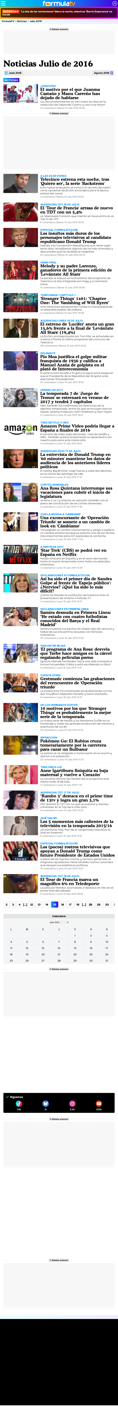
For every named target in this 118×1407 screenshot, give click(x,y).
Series (29, 1333)
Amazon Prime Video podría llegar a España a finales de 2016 (77, 428)
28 (90, 905)
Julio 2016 (36, 21)
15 (75, 948)
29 (98, 905)
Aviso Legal (27, 1369)
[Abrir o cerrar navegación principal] (3, 3)
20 (43, 954)
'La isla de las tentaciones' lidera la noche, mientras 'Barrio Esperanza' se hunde (57, 13)
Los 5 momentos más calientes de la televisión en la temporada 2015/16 (76, 823)
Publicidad (107, 1369)
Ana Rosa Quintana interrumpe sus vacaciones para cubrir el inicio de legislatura (76, 492)
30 (107, 905)
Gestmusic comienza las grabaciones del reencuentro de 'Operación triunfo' (77, 682)
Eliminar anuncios (60, 29)
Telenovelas (79, 1347)
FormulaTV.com (51, 1378)
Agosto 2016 (101, 73)
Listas (28, 1340)
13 (38, 905)
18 (77, 905)
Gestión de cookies (90, 1369)
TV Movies (31, 1343)
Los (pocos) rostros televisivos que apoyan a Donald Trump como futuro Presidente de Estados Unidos (77, 851)
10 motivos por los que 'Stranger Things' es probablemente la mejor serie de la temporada (75, 712)
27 (43, 961)
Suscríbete (101, 1345)
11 (11, 948)
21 (59, 954)
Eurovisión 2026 (79, 1343)
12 (31, 905)
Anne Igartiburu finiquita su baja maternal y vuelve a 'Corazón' (74, 772)
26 (27, 961)
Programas (78, 1339)
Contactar (55, 1373)
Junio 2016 (15, 73)
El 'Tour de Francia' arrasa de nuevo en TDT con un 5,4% (76, 209)
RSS (64, 1373)
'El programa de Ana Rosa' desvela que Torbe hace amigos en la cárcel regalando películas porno (76, 653)
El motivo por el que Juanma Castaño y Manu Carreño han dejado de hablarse (70, 93)
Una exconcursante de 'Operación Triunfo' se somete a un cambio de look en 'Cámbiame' (75, 521)
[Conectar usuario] (114, 3)
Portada (8, 1333)
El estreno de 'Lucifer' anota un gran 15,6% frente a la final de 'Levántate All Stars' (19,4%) (77, 328)
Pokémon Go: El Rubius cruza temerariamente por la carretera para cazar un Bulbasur (73, 745)
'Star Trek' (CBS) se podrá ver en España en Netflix (73, 552)
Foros (97, 1339)
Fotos (74, 1333)
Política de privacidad (46, 1369)
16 (62, 905)
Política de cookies (68, 1369)
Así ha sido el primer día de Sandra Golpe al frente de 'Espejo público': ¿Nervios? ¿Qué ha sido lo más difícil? (76, 584)
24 (106, 954)
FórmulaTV (8, 21)
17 (70, 905)
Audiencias (56, 1333)
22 (75, 954)
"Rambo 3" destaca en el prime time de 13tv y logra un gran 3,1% (76, 797)
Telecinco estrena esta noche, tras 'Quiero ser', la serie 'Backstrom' (74, 181)
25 (11, 961)
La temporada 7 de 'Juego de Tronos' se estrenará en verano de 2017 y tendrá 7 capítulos (74, 397)
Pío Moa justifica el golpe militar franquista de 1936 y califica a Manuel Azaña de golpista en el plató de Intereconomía (73, 362)
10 (107, 942)
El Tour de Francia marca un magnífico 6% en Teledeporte (69, 881)
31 (107, 961)
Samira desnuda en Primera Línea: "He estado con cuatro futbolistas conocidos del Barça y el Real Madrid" (75, 618)
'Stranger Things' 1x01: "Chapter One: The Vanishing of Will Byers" (74, 300)
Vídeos (53, 1345)
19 (27, 954)
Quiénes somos (12, 1369)
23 (90, 954)
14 (46, 905)
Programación (58, 1339)
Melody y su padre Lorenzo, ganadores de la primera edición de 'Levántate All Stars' (76, 270)
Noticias (22, 21)
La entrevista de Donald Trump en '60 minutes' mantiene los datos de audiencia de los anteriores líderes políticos (75, 460)
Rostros (98, 1333)
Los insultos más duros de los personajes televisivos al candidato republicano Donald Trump (75, 237)
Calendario (31, 1337)
